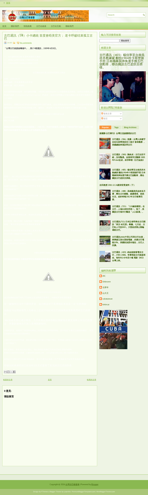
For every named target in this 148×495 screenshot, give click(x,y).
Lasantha (67, 492)
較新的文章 (7, 380)
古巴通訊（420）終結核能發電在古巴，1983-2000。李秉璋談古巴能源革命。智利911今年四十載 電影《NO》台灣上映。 (129, 256)
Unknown (107, 281)
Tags (116, 127)
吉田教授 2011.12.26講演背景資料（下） (117, 185)
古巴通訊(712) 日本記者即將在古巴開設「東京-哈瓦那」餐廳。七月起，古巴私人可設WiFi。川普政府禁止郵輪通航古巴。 (128, 225)
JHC (104, 276)
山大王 (106, 293)
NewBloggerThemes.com (106, 492)
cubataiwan (108, 298)
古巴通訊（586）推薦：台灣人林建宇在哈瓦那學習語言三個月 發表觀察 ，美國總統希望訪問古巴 (128, 142)
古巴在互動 (56, 25)
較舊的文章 (91, 380)
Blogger (94, 484)
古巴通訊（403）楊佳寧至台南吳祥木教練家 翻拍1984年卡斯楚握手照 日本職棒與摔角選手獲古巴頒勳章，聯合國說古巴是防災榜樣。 (122, 61)
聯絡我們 (70, 25)
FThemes (44, 492)
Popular (105, 127)
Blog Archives (130, 127)
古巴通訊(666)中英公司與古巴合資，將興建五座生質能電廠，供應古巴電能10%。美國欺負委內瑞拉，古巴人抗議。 (128, 241)
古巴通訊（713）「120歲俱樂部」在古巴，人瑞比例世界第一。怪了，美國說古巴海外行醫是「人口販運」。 (128, 209)
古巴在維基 (41, 25)
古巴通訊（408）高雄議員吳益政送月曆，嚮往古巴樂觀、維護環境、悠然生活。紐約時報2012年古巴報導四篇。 (128, 195)
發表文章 (106, 113)
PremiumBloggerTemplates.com (83, 492)
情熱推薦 (28, 25)
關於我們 (15, 25)
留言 (104, 118)
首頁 (8, 3)
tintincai (106, 304)
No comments (26, 43)
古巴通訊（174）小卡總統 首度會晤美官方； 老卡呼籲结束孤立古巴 (48, 37)
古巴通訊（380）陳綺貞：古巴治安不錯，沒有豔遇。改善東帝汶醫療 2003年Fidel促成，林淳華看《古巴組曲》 (128, 157)
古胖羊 (106, 287)
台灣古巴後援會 (72, 484)
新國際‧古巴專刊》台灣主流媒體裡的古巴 (117, 133)
